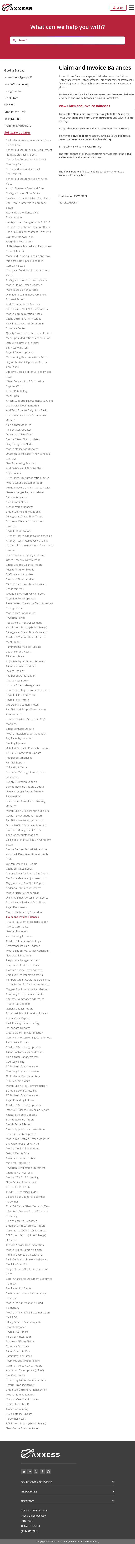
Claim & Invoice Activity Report (24, 1365)
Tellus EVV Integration (19, 1336)
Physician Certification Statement (25, 1167)
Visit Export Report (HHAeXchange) (26, 627)
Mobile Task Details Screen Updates (27, 1138)
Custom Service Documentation (25, 1245)
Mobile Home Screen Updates (24, 285)
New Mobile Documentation (22, 1428)
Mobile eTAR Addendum (20, 579)
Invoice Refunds (15, 670)
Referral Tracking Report (20, 1385)
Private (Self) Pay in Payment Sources (27, 690)
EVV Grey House (15, 1375)
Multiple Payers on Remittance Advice (28, 487)
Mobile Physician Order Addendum (26, 733)
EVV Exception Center (19, 1288)
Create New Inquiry (17, 680)
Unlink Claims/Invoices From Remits (27, 897)
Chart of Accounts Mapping (22, 835)
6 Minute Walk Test (17, 347)
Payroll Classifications (19, 531)
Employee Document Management (26, 1389)
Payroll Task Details (17, 699)
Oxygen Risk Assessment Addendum (27, 989)
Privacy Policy (92, 1541)
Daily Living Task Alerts (19, 444)
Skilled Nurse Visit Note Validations (27, 309)
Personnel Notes (16, 1418)
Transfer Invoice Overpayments (24, 970)
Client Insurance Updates (21, 666)
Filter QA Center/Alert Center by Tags (28, 1206)
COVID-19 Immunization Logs (23, 941)
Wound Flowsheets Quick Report (25, 593)
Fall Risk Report (15, 762)
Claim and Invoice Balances (22, 917)
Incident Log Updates (19, 429)
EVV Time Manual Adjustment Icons (27, 878)
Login (118, 7)
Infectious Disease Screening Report (27, 1110)
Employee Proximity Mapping (23, 511)
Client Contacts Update (20, 728)
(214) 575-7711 (29, 1531)
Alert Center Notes (17, 502)
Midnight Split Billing (18, 1163)
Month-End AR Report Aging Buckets (27, 810)
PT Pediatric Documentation (22, 1095)
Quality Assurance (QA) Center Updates (29, 333)
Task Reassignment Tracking (22, 1023)
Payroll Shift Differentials (20, 695)
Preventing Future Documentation (26, 1380)
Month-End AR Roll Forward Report (26, 1085)
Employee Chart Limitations (22, 965)
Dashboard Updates (18, 1028)
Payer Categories (16, 1327)
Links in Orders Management (23, 685)
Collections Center (17, 767)
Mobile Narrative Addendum (23, 892)
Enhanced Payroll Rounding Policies (27, 1013)
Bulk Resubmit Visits (18, 1081)
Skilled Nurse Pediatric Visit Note (25, 902)
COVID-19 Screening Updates (23, 1047)
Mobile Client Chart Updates (23, 439)
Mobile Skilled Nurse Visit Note (24, 1249)
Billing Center (13, 91)
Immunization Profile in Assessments (28, 984)
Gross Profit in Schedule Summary (26, 825)
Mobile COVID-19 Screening (22, 1177)
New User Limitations (18, 955)
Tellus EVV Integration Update (23, 753)
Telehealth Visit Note (18, 1187)
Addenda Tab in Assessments (23, 888)
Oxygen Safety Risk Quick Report (25, 883)
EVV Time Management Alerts (23, 830)
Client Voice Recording (19, 1172)
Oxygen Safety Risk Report (21, 863)
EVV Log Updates (16, 743)
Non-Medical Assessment (21, 1182)
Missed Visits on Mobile (20, 569)
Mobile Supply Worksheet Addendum (28, 950)
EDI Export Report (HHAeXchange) (26, 1423)
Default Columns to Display (22, 342)
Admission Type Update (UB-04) (25, 1370)
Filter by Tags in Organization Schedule (29, 535)
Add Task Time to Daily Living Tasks (27, 410)
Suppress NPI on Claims (20, 1341)
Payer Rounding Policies (20, 1100)
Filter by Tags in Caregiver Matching (27, 540)
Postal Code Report (17, 1018)
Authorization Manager (19, 506)
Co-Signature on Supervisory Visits (26, 280)
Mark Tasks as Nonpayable (22, 289)
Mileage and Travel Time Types (24, 516)
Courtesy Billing (15, 1061)
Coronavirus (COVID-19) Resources (26, 1230)
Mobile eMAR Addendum (20, 613)
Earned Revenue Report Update (25, 786)
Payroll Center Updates (20, 352)
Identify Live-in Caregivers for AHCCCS (28, 222)
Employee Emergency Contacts (24, 974)
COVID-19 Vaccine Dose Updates (25, 637)
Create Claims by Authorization (24, 1032)
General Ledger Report (19, 1008)
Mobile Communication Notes (24, 313)
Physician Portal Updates (21, 598)
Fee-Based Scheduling (19, 757)
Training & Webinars (17, 126)
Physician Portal (15, 617)
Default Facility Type (18, 1153)
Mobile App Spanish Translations (25, 1129)
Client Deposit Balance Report (24, 564)
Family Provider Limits (19, 1356)
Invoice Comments (17, 926)
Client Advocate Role (18, 1351)
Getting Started (14, 70)
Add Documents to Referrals (23, 304)
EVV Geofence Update (19, 1413)
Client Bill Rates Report (19, 868)
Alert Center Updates (18, 424)
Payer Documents (16, 907)
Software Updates (17, 132)
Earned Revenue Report (20, 1119)
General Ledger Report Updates (25, 492)
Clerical (9, 105)
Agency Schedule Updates (21, 1114)
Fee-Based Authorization (21, 675)
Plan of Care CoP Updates (21, 1220)
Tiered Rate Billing (16, 391)
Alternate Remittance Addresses (25, 999)
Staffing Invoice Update (20, 574)
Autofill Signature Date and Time (25, 188)
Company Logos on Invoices (22, 1071)
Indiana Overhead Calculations (24, 1254)
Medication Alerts (16, 497)
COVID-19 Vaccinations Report (24, 815)
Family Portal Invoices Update (23, 646)
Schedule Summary (17, 1346)
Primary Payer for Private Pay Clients (27, 873)
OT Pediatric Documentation (23, 1076)
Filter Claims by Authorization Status (27, 478)
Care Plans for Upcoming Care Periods (29, 1037)
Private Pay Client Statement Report (27, 921)
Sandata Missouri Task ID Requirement (29, 149)
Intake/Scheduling (16, 84)
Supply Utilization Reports (21, 781)
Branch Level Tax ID (17, 1404)
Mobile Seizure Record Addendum (26, 849)
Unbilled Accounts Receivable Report (28, 748)
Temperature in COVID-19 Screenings (28, 979)
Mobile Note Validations (20, 1394)
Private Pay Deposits (18, 1003)
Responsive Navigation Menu (23, 960)
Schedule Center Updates (21, 1134)
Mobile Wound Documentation (24, 482)
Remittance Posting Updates (23, 945)
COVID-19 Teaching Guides (22, 1192)
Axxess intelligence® (18, 77)
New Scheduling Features (21, 463)
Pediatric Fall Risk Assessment (24, 622)
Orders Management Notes (22, 704)
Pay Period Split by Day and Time (25, 555)
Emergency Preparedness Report (25, 1225)
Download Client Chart (19, 434)
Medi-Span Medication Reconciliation (28, 338)
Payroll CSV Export (17, 1331)
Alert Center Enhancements (22, 1056)
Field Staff (11, 98)
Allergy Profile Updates (19, 241)
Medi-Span (12, 396)
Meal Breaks (13, 642)
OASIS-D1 (11, 1317)
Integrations (12, 119)
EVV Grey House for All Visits (23, 1143)
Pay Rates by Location (19, 738)
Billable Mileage (15, 656)
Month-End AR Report (19, 1124)
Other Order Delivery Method (23, 560)
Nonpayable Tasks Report (21, 154)
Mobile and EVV (15, 112)
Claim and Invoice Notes (20, 1158)
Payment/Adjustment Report (23, 1360)
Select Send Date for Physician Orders (28, 227)
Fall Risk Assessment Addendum (25, 820)
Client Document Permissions (23, 318)
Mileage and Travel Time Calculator (26, 632)
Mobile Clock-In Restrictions (22, 1148)
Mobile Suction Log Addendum (24, 912)
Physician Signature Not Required (25, 661)
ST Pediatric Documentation (22, 1066)
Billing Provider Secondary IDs (23, 1322)
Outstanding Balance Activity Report (27, 357)
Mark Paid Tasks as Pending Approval (28, 256)
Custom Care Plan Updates (22, 1399)
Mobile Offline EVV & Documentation (28, 1312)
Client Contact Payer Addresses (24, 1052)
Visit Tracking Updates (19, 936)
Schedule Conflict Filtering (21, 1090)
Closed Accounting (17, 1409)
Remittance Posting (17, 1042)
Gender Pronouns (16, 931)
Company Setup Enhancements (24, 994)
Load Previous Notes (18, 651)
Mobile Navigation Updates (22, 449)
